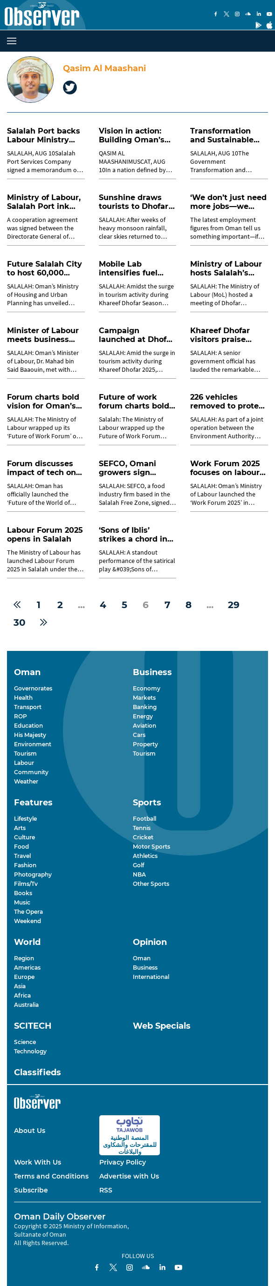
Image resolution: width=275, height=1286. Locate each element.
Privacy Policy (122, 1162)
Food (21, 846)
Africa (22, 995)
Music (22, 902)
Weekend (27, 921)
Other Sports (151, 883)
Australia (26, 1004)
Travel (22, 855)
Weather (26, 781)
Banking (145, 706)
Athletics (145, 855)
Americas (27, 967)
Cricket (143, 837)
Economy (146, 688)
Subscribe (31, 1190)
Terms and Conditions (51, 1176)
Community (31, 772)
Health (23, 697)
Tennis (142, 827)
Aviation (144, 725)
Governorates (33, 688)
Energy (143, 716)
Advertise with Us (129, 1176)
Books (23, 893)
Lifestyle (25, 818)
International (151, 976)
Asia (20, 986)
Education (28, 725)
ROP (20, 716)
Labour (24, 762)
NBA (139, 874)
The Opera (28, 911)
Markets (144, 697)
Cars (139, 734)
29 (234, 604)
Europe (24, 976)
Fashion (25, 865)
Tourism (25, 753)
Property (145, 744)
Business (145, 967)
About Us (29, 1130)
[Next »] (43, 622)
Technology (30, 1051)
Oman (142, 958)
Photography (33, 874)
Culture (24, 837)
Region (24, 958)
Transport (27, 706)
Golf (138, 865)
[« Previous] (17, 605)
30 (20, 622)
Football (144, 818)
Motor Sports (151, 846)
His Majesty (30, 734)
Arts (20, 827)
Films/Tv (26, 883)
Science (25, 1041)
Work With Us (37, 1162)
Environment (32, 744)
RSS (105, 1190)
